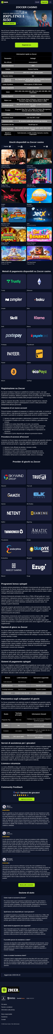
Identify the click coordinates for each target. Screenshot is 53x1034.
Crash (33, 146)
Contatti (3, 1019)
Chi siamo (4, 1004)
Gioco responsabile (6, 1014)
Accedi (37, 2)
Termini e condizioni (6, 1007)
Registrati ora (26, 45)
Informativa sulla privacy (8, 1009)
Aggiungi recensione (26, 799)
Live (20, 146)
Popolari (7, 146)
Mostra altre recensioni (26, 885)
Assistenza (4, 1017)
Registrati (44, 2)
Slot (45, 146)
